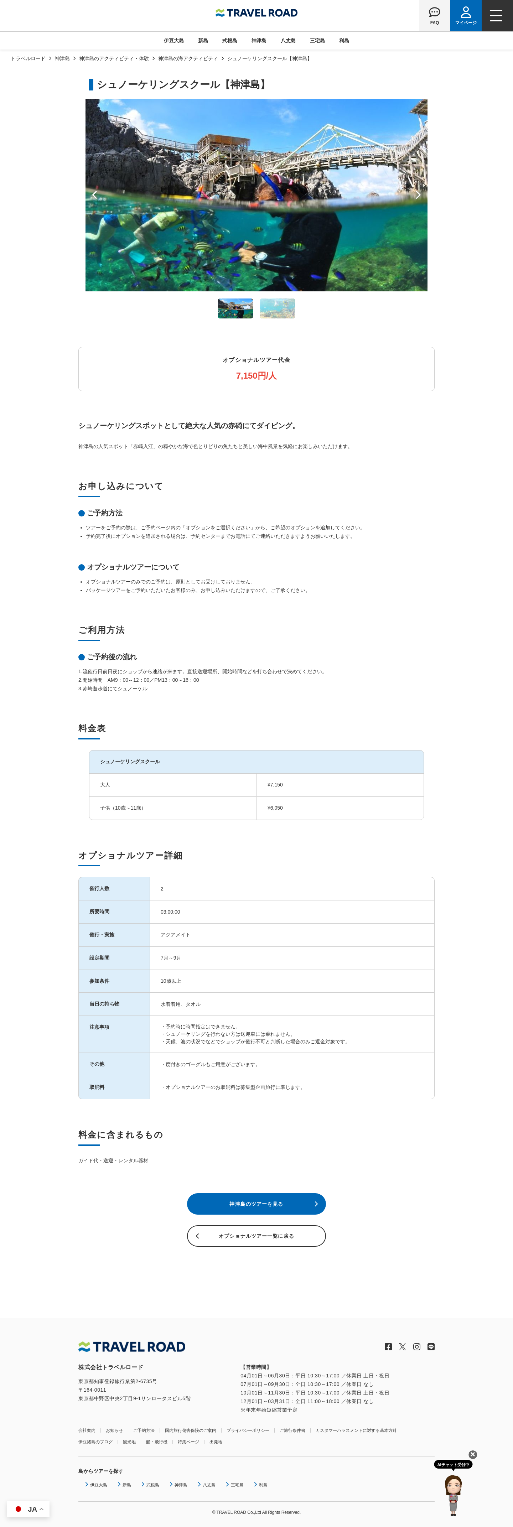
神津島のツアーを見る (256, 1204)
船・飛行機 (156, 1441)
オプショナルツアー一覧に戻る (256, 1236)
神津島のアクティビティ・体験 (114, 58)
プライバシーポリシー (248, 1430)
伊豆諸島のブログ (95, 1441)
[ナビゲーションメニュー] (497, 15)
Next (418, 195)
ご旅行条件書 (292, 1430)
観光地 (129, 1441)
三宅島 (317, 40)
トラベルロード (28, 58)
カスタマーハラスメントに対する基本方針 (356, 1430)
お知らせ (114, 1430)
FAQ (434, 22)
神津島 (259, 40)
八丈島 (288, 40)
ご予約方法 (144, 1430)
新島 (203, 40)
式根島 (229, 40)
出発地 (215, 1441)
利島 (344, 40)
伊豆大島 (174, 40)
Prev (94, 195)
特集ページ (188, 1441)
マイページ (466, 22)
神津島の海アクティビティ (188, 58)
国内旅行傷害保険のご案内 (190, 1430)
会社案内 (86, 1430)
